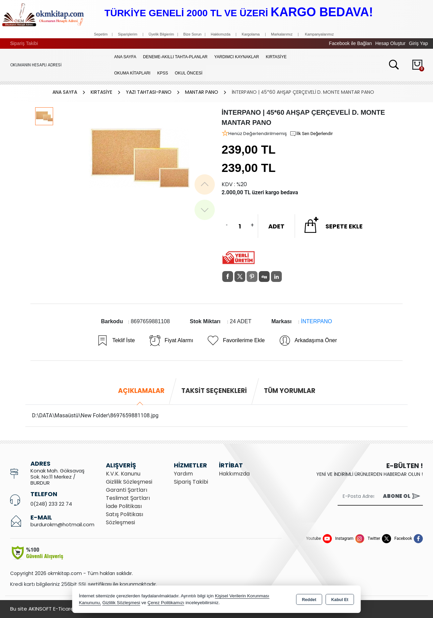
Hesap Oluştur (390, 43)
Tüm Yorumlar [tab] (289, 390)
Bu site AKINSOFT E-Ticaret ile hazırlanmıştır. (64, 608)
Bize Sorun (193, 34)
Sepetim (101, 34)
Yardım (183, 474)
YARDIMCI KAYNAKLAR (236, 56)
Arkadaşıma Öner (307, 340)
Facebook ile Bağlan (350, 43)
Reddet (309, 599)
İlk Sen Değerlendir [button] (311, 133)
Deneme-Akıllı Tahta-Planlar (175, 56)
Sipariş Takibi (24, 43)
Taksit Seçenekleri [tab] (214, 390)
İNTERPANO (316, 321)
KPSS (162, 73)
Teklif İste (115, 340)
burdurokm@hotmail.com (62, 524)
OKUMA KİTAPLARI (132, 73)
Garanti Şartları (126, 490)
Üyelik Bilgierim (161, 34)
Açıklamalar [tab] (141, 390)
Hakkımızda (220, 34)
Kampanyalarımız (319, 34)
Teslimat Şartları (128, 498)
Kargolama (250, 34)
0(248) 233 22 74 (51, 503)
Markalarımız (282, 34)
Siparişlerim (127, 34)
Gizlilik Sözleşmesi (129, 482)
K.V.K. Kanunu (123, 474)
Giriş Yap (418, 43)
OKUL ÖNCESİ (189, 73)
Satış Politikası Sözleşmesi (124, 518)
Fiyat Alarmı (171, 340)
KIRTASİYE (276, 56)
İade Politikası (124, 506)
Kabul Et (339, 599)
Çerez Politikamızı (165, 602)
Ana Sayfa (125, 56)
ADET (276, 226)
